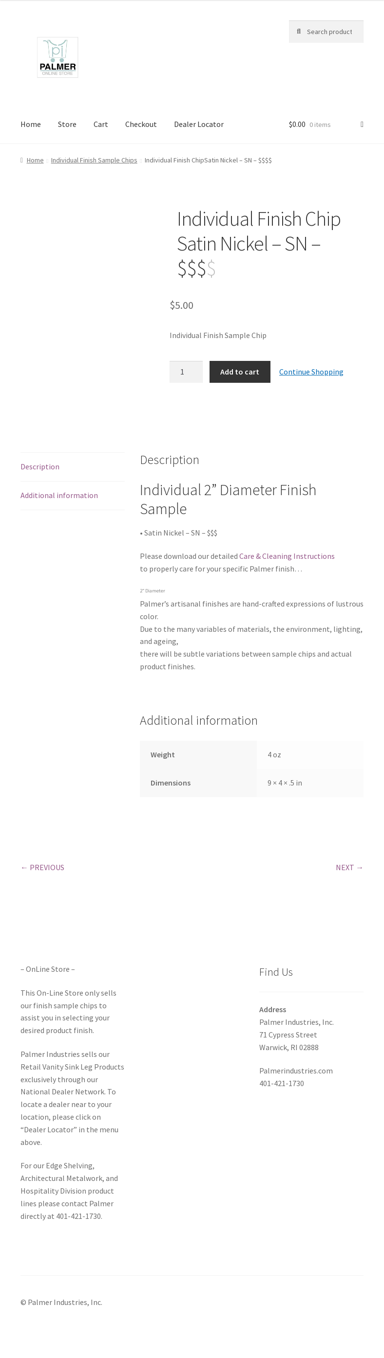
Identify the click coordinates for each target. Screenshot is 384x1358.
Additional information (59, 495)
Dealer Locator (199, 124)
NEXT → (350, 867)
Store (67, 124)
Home (30, 124)
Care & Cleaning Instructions (287, 556)
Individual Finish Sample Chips (94, 160)
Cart (101, 124)
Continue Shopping (311, 371)
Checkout (141, 124)
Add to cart (239, 371)
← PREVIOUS (42, 867)
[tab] (72, 467)
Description (39, 466)
